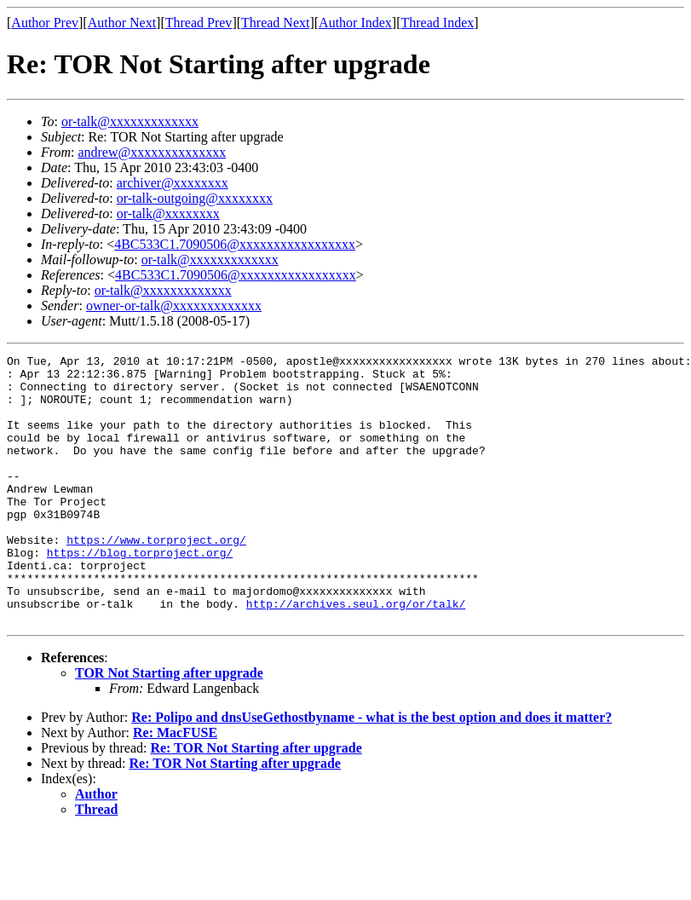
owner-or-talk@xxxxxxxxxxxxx (174, 305)
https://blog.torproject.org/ (140, 593)
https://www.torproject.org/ (156, 578)
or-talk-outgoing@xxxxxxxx (195, 198)
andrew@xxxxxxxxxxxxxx (152, 152)
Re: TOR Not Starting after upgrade (255, 801)
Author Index (355, 22)
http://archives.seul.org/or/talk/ (355, 654)
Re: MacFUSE (175, 786)
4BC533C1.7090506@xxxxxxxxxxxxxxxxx (234, 244)
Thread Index (438, 22)
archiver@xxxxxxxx (172, 183)
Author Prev (44, 22)
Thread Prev (199, 22)
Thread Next (275, 22)
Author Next (122, 22)
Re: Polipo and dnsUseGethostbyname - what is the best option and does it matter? (371, 771)
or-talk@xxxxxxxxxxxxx (130, 121)
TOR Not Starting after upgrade (169, 726)
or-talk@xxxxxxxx (168, 213)
